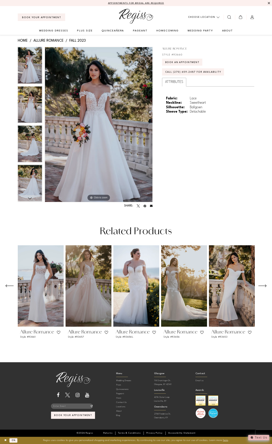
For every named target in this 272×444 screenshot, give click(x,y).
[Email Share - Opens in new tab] (151, 206)
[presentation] (41, 286)
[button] (240, 17)
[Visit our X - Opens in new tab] (67, 395)
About (119, 411)
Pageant (120, 394)
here (225, 440)
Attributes (174, 83)
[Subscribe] (91, 406)
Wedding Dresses (123, 381)
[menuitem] (41, 17)
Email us (200, 381)
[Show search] (229, 17)
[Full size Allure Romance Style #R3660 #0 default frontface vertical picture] (98, 124)
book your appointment (73, 416)
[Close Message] (268, 3)
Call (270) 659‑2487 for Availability (194, 73)
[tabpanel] (30, 66)
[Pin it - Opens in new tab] (145, 206)
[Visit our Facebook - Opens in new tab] (58, 395)
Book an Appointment (183, 63)
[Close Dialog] (5, 440)
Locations (120, 407)
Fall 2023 (77, 41)
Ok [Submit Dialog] (14, 440)
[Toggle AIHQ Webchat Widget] (258, 437)
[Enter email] (73, 406)
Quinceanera (122, 390)
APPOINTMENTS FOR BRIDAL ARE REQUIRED (136, 3)
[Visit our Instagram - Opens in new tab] (78, 395)
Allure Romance (48, 41)
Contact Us (121, 403)
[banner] (136, 16)
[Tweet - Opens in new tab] (138, 206)
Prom (118, 385)
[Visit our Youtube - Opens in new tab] (87, 395)
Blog (118, 416)
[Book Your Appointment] (41, 17)
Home (23, 41)
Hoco (118, 398)
